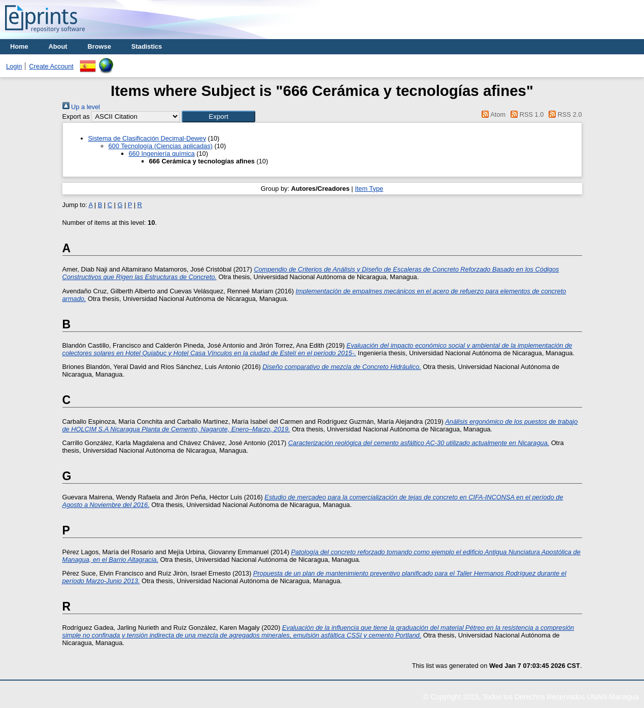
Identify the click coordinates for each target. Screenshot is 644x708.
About (58, 46)
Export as (76, 116)
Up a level (81, 107)
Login (14, 66)
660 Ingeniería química (162, 153)
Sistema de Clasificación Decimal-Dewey (147, 138)
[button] (218, 116)
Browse (99, 46)
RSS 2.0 (564, 114)
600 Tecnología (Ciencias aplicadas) (161, 146)
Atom (492, 114)
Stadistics (146, 46)
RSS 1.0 (525, 114)
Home (19, 46)
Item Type (369, 188)
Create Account (51, 66)
